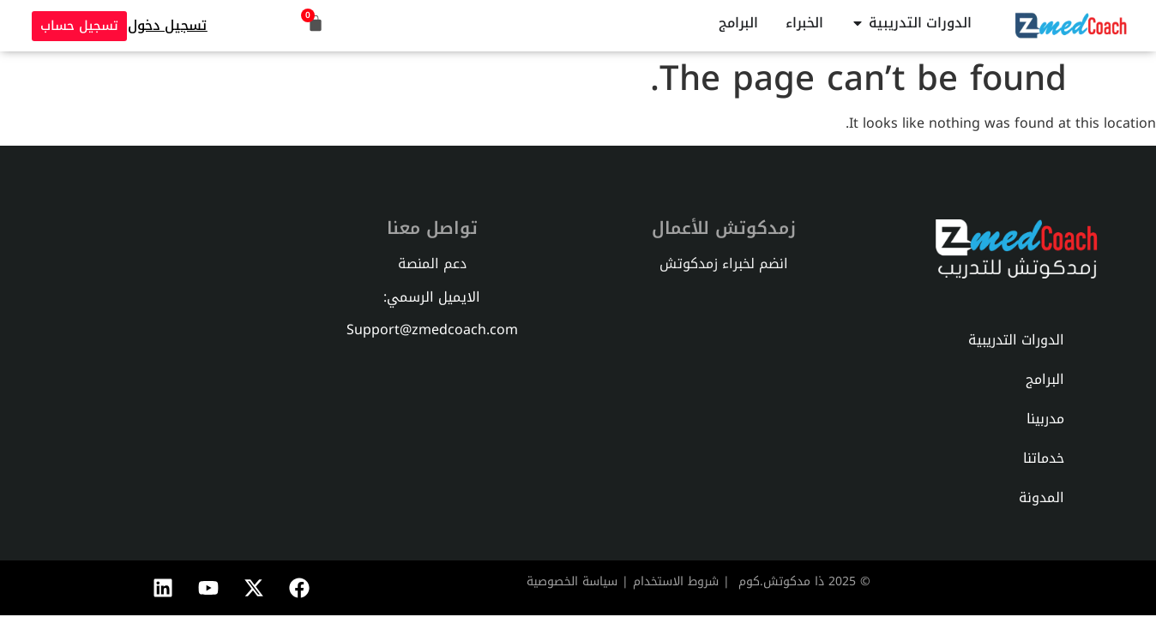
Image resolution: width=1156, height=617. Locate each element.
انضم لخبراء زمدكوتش (723, 263)
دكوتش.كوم (771, 581)
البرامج (1045, 379)
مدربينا (1045, 418)
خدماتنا (1043, 458)
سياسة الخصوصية (572, 581)
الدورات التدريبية (1016, 339)
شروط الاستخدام (676, 581)
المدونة (1041, 497)
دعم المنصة (432, 263)
